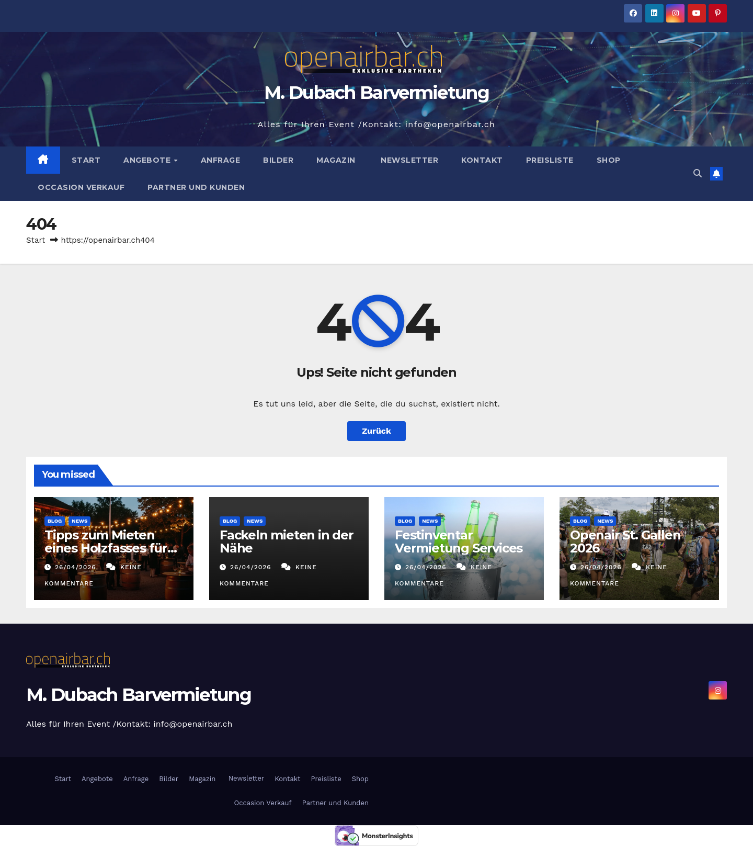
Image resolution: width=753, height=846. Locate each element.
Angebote (148, 160)
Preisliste (550, 160)
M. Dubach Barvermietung (376, 93)
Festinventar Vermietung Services (458, 541)
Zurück (376, 431)
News (79, 521)
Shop (609, 160)
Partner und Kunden (196, 187)
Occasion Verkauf (81, 187)
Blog (55, 521)
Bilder (278, 160)
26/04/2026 (77, 567)
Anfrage (221, 160)
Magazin (336, 160)
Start (86, 160)
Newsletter (409, 160)
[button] (697, 173)
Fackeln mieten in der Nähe (286, 541)
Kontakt (482, 160)
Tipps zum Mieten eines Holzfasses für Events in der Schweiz (111, 548)
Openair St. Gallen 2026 (625, 541)
